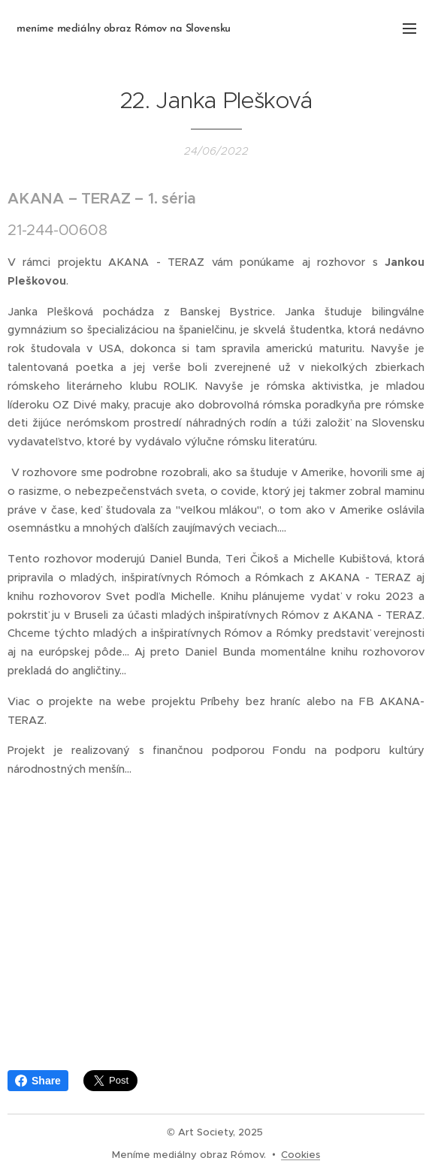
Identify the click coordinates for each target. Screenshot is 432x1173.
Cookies (300, 1154)
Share (38, 1081)
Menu (409, 28)
